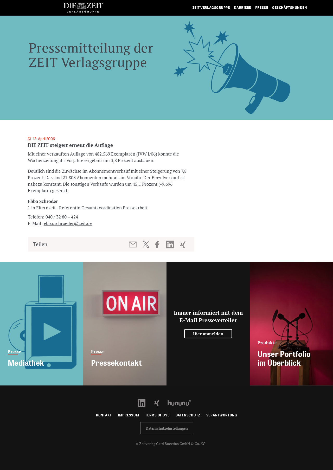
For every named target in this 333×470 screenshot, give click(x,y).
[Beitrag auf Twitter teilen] (145, 244)
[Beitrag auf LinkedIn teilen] (170, 244)
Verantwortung (221, 415)
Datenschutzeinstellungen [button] (167, 428)
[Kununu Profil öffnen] (182, 402)
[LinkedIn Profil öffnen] (144, 402)
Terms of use (157, 415)
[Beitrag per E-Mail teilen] (133, 244)
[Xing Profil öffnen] (160, 402)
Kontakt (104, 415)
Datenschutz (188, 415)
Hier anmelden (208, 334)
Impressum (128, 415)
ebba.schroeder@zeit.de (68, 223)
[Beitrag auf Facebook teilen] (159, 244)
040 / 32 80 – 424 (62, 217)
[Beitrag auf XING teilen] (183, 244)
